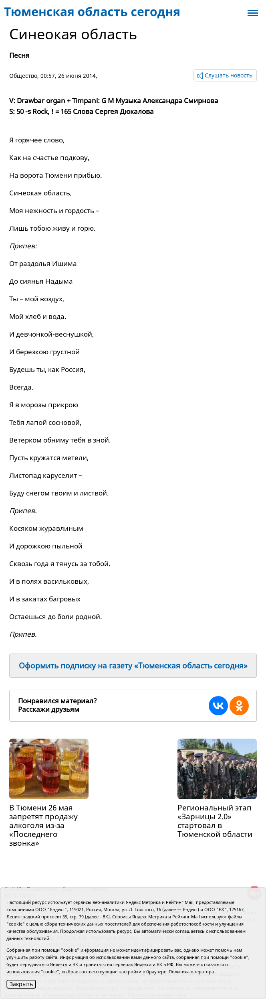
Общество (23, 75)
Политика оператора (191, 972)
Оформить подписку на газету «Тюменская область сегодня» (133, 665)
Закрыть (21, 984)
